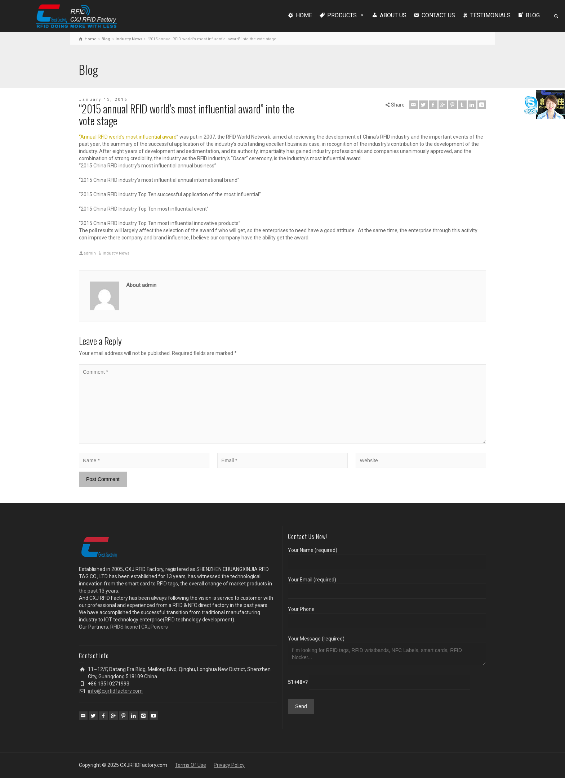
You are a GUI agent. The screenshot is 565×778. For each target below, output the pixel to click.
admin (90, 253)
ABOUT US (393, 15)
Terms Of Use (190, 765)
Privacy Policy (229, 765)
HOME (304, 15)
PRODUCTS (342, 15)
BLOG (533, 15)
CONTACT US (438, 15)
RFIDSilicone (124, 627)
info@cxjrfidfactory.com (115, 691)
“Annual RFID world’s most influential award (128, 137)
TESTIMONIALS (490, 15)
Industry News (116, 253)
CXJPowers (154, 627)
